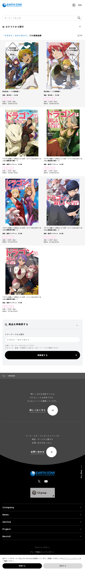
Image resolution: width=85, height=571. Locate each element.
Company (41, 507)
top (3, 376)
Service (41, 521)
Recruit (41, 536)
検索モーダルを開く (74, 5)
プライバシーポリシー (71, 558)
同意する (22, 566)
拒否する (62, 566)
